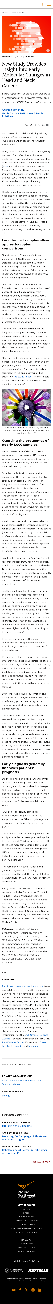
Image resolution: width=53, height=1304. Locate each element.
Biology (6, 1095)
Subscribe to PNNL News (28, 1261)
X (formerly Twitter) (26, 1290)
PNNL (6, 166)
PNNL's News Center (13, 1042)
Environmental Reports (26, 1221)
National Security (26, 1251)
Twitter (43, 1042)
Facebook (7, 1046)
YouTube (13, 1290)
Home (5, 12)
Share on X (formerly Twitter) (39, 125)
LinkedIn (18, 1046)
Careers (27, 1213)
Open (48, 50)
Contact (26, 1209)
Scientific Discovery (26, 1244)
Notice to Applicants (26, 1232)
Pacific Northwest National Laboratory (6, 4)
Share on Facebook (35, 125)
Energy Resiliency (26, 1248)
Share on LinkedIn (43, 125)
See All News (40, 1162)
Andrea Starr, (13, 110)
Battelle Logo (38, 1270)
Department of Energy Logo (14, 1270)
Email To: (47, 125)
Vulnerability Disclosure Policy (26, 1228)
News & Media (17, 12)
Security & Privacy (26, 1225)
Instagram (33, 1046)
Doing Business (26, 1217)
